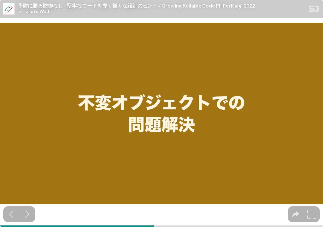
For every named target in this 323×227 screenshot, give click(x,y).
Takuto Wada (37, 11)
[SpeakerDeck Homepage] (314, 10)
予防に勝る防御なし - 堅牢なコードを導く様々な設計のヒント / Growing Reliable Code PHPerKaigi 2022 (136, 5)
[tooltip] (296, 214)
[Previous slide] (11, 214)
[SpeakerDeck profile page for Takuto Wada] (9, 9)
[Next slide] (27, 214)
